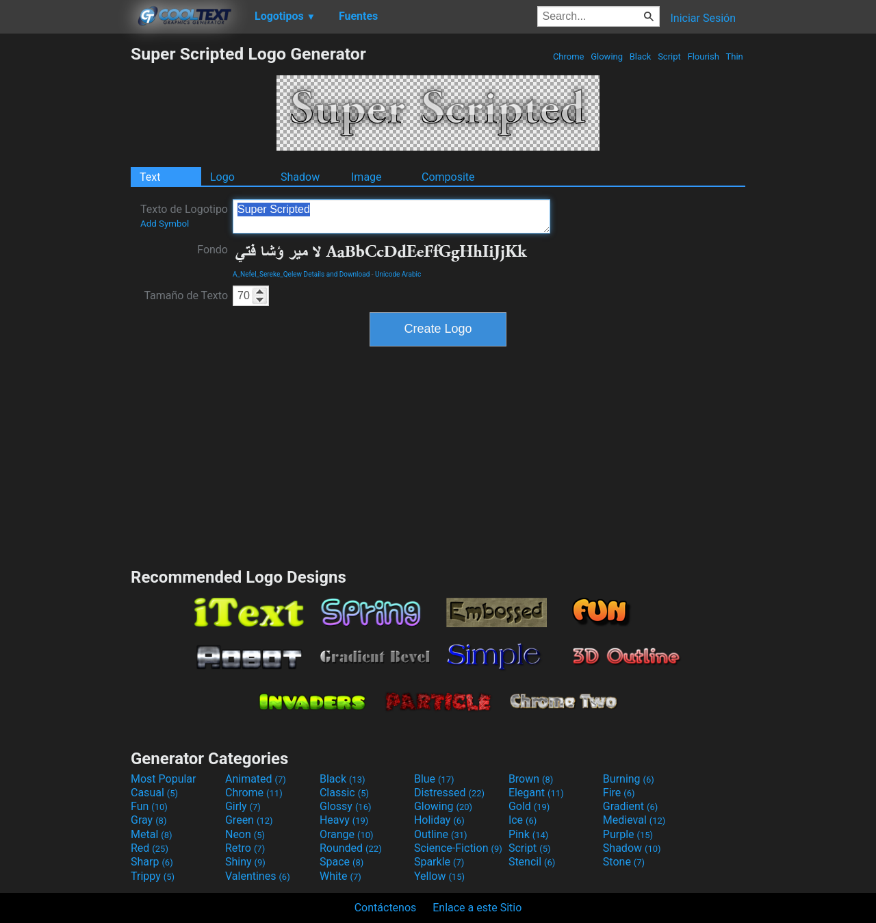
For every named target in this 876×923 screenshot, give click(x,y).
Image (366, 177)
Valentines (257, 876)
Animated (255, 778)
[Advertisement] (65, 249)
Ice (522, 819)
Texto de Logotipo (184, 216)
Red (149, 848)
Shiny (245, 861)
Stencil (531, 861)
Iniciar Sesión (703, 18)
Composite (448, 177)
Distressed (449, 792)
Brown (530, 778)
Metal (151, 834)
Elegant (536, 792)
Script (669, 56)
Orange (347, 834)
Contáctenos (386, 907)
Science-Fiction (458, 848)
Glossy (346, 806)
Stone (624, 861)
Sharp (152, 861)
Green (249, 819)
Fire (619, 792)
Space (341, 861)
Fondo (212, 249)
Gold (529, 806)
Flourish (703, 56)
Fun (149, 806)
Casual (154, 792)
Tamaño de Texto (186, 295)
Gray (148, 819)
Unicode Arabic (398, 274)
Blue (434, 778)
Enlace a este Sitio (477, 907)
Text (150, 177)
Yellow (439, 876)
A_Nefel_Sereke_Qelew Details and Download (301, 274)
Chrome (569, 56)
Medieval (634, 819)
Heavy (344, 819)
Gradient (630, 806)
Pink (528, 834)
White (340, 876)
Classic (344, 792)
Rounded (351, 848)
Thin (734, 56)
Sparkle (439, 861)
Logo (222, 177)
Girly (243, 806)
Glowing (607, 56)
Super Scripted (391, 216)
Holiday (439, 819)
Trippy (153, 876)
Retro (245, 848)
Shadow (300, 177)
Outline (440, 834)
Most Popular (163, 778)
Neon (245, 834)
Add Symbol (164, 223)
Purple (628, 834)
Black (640, 56)
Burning (628, 778)
